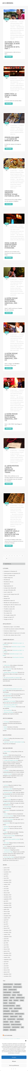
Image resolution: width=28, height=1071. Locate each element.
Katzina (5, 814)
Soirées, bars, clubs (14, 284)
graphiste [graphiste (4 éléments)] (12, 997)
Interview (22, 279)
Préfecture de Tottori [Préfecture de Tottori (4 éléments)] (19, 1013)
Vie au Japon (17, 25)
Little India (12, 182)
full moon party (17, 31)
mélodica (15, 293)
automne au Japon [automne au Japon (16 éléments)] (7, 987)
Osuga (18, 238)
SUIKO (5, 729)
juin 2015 (6, 963)
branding (15, 515)
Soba (20, 524)
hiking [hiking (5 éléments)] (10, 1000)
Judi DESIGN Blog (8, 697)
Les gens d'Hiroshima (14, 281)
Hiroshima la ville (8, 581)
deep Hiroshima (18, 236)
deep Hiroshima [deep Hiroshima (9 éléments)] (7, 995)
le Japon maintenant (18, 457)
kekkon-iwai (12, 134)
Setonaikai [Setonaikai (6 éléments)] (6, 1021)
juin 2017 (6, 922)
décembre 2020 (7, 880)
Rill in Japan (6, 842)
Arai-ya (11, 515)
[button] (26, 1040)
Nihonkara (6, 826)
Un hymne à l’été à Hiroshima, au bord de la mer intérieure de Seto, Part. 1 (12, 45)
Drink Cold (6, 755)
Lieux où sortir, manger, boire (10, 594)
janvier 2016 (7, 951)
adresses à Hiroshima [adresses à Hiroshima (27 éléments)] (8, 984)
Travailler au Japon (19, 175)
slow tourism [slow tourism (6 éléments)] (6, 1024)
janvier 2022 (7, 869)
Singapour (19, 184)
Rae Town (22, 405)
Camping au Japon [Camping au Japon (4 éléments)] (12, 989)
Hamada (12, 33)
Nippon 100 (6, 828)
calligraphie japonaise (18, 132)
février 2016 (7, 949)
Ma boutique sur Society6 (9, 701)
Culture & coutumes (8, 575)
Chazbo (16, 288)
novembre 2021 (7, 872)
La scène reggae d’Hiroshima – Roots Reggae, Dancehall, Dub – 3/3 (11, 301)
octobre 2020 (7, 884)
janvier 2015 (7, 972)
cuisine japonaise (16, 87)
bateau (14, 28)
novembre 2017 (7, 915)
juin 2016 (6, 943)
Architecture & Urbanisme (9, 571)
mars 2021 (6, 878)
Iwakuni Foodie (7, 799)
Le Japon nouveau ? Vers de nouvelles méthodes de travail (12, 469)
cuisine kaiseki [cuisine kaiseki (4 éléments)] (16, 992)
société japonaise (18, 460)
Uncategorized (7, 611)
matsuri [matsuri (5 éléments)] (18, 1005)
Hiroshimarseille (7, 694)
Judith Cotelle (14, 21)
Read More (8, 56)
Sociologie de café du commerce (11, 604)
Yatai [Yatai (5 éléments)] (22, 1027)
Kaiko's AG (6, 738)
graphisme (12, 524)
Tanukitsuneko (7, 850)
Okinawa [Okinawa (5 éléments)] (5, 1008)
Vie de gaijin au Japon (9, 615)
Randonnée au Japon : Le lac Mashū (12, 626)
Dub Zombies (19, 289)
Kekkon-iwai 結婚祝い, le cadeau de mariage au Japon (12, 139)
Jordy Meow (6, 810)
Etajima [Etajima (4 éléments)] (13, 995)
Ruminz (5, 727)
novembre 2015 (7, 955)
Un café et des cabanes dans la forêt (12, 635)
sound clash (16, 409)
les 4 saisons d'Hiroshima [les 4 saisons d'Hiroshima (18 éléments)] (9, 1005)
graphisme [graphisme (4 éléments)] (6, 997)
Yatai (18, 90)
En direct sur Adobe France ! (10, 631)
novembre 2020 (7, 882)
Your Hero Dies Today (9, 857)
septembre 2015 (7, 959)
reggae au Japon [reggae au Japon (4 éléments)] (13, 1016)
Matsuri (5, 596)
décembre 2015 (7, 953)
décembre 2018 (7, 903)
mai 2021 (6, 876)
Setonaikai (21, 37)
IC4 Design (6, 721)
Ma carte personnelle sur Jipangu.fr (12, 677)
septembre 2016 (7, 936)
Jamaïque (12, 346)
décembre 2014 (7, 974)
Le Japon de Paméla (8, 819)
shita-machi (18, 239)
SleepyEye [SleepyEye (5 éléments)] (17, 1021)
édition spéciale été (14, 30)
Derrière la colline (8, 788)
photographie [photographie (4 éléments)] (6, 1011)
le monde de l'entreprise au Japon (17, 181)
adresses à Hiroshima (18, 514)
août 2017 (6, 920)
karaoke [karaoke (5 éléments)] (5, 1003)
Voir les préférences (14, 1065)
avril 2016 (6, 945)
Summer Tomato (7, 774)
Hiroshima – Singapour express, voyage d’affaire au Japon (12, 193)
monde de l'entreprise (14, 459)
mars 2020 (6, 890)
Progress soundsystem (15, 405)
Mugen (16, 346)
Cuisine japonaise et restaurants (11, 573)
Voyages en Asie (17, 177)
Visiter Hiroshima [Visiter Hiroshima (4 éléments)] (15, 1027)
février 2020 (7, 892)
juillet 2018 (6, 909)
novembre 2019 (7, 897)
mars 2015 (6, 968)
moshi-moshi (7, 823)
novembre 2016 (7, 932)
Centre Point (15, 519)
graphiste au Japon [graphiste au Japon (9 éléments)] (20, 997)
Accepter (14, 1057)
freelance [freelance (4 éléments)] (20, 995)
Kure (15, 33)
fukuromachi (20, 522)
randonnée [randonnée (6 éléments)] (6, 1016)
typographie (12, 526)
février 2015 (7, 970)
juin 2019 (6, 901)
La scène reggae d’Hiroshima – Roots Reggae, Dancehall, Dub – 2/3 (11, 357)
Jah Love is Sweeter (19, 291)
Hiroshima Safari (7, 669)
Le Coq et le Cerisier (8, 815)
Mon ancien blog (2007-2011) (10, 704)
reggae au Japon (20, 293)
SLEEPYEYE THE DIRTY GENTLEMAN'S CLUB (14, 742)
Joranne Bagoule (7, 806)
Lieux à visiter (18, 231)
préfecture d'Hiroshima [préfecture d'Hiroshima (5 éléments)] (8, 1013)
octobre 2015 (7, 957)
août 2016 (6, 938)
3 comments (20, 512)
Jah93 (11, 293)
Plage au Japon (19, 35)
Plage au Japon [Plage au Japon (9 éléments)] (14, 1011)
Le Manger (6, 770)
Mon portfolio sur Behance (10, 706)
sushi (15, 90)
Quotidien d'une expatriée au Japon (12, 839)
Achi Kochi (6, 785)
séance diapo (15, 37)
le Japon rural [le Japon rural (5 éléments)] (12, 1003)
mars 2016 (6, 947)
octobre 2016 (7, 934)
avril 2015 (6, 965)
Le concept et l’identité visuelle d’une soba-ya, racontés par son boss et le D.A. (12, 533)
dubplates (15, 345)
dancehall (17, 343)
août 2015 (6, 961)
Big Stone (17, 398)
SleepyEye (12, 38)
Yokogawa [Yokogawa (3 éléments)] (6, 1029)
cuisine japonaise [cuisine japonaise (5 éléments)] (7, 992)
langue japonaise (7, 586)
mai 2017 (6, 924)
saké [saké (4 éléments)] (5, 1019)
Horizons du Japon (8, 792)
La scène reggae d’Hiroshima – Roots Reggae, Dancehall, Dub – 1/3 (11, 417)
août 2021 (6, 874)
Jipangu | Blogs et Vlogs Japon (10, 672)
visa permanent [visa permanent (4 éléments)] (7, 1027)
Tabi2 (5, 846)
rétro (15, 239)
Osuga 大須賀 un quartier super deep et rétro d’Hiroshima (11, 245)
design (16, 521)
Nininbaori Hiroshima (8, 712)
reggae (17, 348)
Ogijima (5, 832)
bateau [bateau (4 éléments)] (5, 989)
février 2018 (7, 911)
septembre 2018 (7, 907)
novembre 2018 (7, 905)
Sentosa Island (13, 184)
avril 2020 (6, 888)
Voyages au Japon (8, 617)
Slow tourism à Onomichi (18, 657)
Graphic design (7, 577)
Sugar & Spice (16, 410)
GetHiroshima (7, 665)
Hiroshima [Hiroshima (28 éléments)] (16, 1000)
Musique (17, 23)
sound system (13, 295)
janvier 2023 (7, 867)
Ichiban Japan (7, 796)
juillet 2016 (6, 940)
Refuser (14, 1061)
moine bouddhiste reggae (15, 403)
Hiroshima (15, 238)
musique (17, 524)
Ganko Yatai (17, 88)
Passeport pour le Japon (9, 835)
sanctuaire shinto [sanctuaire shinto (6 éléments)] (11, 1019)
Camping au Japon (20, 28)
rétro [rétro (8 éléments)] (20, 1016)
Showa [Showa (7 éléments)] (11, 1021)
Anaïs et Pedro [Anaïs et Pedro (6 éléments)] (18, 984)
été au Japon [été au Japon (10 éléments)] (12, 1029)
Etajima (20, 30)
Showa (23, 239)
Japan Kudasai (7, 803)
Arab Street (21, 179)
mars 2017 (6, 926)
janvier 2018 (7, 913)
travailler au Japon (14, 186)
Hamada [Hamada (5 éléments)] (5, 1000)
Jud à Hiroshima (8, 1035)
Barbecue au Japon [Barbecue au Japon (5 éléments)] (17, 987)
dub (15, 289)
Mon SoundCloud (8, 710)
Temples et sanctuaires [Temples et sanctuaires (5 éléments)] (16, 1024)
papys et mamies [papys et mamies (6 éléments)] (17, 1008)
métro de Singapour (19, 182)
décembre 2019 (7, 895)
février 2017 (7, 928)
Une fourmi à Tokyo (8, 852)
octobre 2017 (7, 917)
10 (6, 558)
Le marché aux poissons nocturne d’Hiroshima (14, 629)
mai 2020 (6, 886)
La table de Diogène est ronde (11, 760)
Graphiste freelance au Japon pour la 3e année (14, 633)
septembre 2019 (7, 899)
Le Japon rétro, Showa (9, 588)
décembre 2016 (7, 930)
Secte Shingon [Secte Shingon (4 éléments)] (20, 1019)
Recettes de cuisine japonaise (10, 602)
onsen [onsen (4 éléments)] (10, 1008)
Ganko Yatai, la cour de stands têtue (11, 95)
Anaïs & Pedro (7, 751)
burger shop (17, 517)
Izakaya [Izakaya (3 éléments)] (21, 1000)
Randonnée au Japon (8, 600)
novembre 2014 (7, 976)
